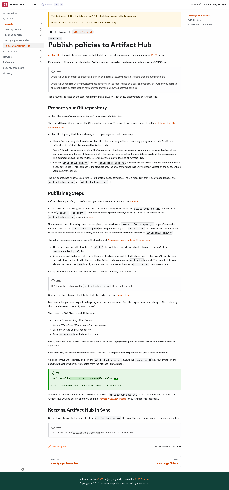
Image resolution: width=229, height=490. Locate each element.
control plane (122, 295)
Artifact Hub (54, 55)
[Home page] (51, 31)
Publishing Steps (195, 20)
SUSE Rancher (141, 479)
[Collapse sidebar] (23, 469)
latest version (101, 22)
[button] (22, 23)
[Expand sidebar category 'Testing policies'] (40, 34)
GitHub (195, 4)
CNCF (154, 55)
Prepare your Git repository (199, 15)
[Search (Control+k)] (52, 4)
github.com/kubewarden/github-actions (129, 239)
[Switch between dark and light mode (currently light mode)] (224, 4)
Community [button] (210, 4)
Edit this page (57, 446)
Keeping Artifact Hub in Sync (200, 24)
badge (112, 398)
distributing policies (65, 87)
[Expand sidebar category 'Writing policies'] (40, 29)
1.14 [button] (30, 4)
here (91, 216)
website (134, 201)
